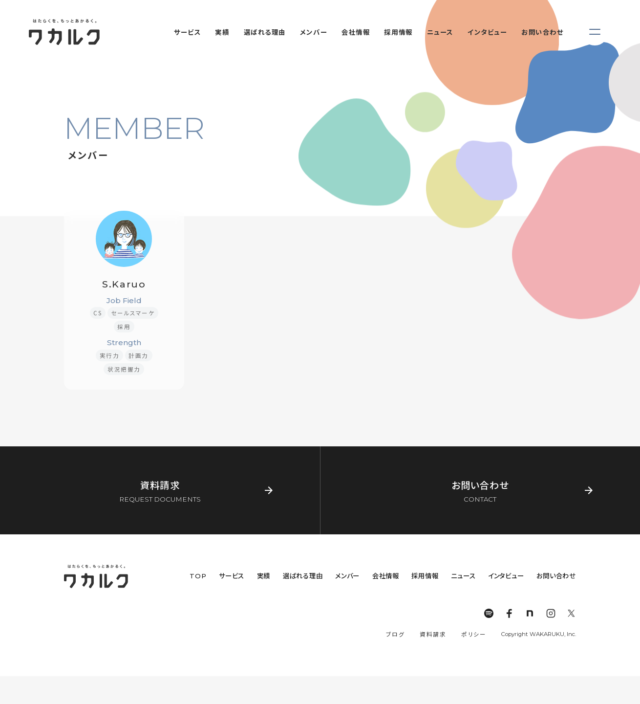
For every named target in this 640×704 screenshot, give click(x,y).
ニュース (463, 576)
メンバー (347, 576)
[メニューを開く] (594, 32)
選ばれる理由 (303, 576)
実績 (264, 576)
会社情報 (385, 576)
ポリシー (473, 634)
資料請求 (433, 634)
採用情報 (424, 576)
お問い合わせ (556, 576)
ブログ (395, 634)
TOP (198, 576)
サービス (231, 576)
